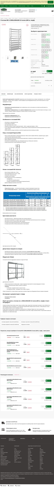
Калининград (42, 455)
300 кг (47, 55)
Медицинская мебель (4, 456)
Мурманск (41, 459)
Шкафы (2, 449)
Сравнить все (17, 374)
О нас (6, 5)
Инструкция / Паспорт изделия (10, 296)
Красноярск (30, 459)
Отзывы (15, 449)
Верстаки (2, 451)
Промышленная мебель (4, 452)
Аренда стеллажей (17, 455)
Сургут (41, 464)
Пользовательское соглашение (20, 478)
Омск (29, 463)
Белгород (29, 451)
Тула (40, 466)
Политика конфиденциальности (10, 478)
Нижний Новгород (30, 460)
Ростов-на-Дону (30, 466)
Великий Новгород (42, 452)
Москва (29, 449)
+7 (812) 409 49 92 (3, 438)
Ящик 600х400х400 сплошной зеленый (14, 365)
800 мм (43, 47)
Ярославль (41, 468)
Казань (29, 456)
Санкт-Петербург (30, 448)
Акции (15, 460)
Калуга (41, 456)
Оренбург (41, 460)
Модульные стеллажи (25, 324)
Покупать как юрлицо (13, 5)
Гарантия (15, 459)
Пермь (29, 464)
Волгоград (29, 452)
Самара (29, 467)
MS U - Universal (14, 18)
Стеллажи (5, 18)
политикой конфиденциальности (24, 2)
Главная (2, 5)
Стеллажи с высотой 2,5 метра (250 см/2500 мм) (30, 321)
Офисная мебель (3, 459)
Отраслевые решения (4, 464)
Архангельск (41, 451)
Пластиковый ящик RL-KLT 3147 (13, 335)
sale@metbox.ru (32, 11)
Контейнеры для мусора (4, 463)
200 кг (43, 55)
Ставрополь (41, 463)
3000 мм (43, 36)
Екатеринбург (30, 455)
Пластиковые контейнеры (4, 460)
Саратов (29, 468)
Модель (10, 18)
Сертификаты (7, 298)
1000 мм (47, 47)
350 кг (43, 57)
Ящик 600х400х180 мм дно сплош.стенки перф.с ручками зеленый (12, 350)
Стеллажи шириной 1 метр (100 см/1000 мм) (10, 321)
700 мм (43, 39)
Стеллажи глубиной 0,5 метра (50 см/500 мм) (10, 324)
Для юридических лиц (17, 451)
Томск (41, 467)
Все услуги (16, 456)
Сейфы (2, 455)
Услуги (28, 5)
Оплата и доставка (22, 5)
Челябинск (41, 449)
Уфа (40, 448)
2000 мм (43, 34)
